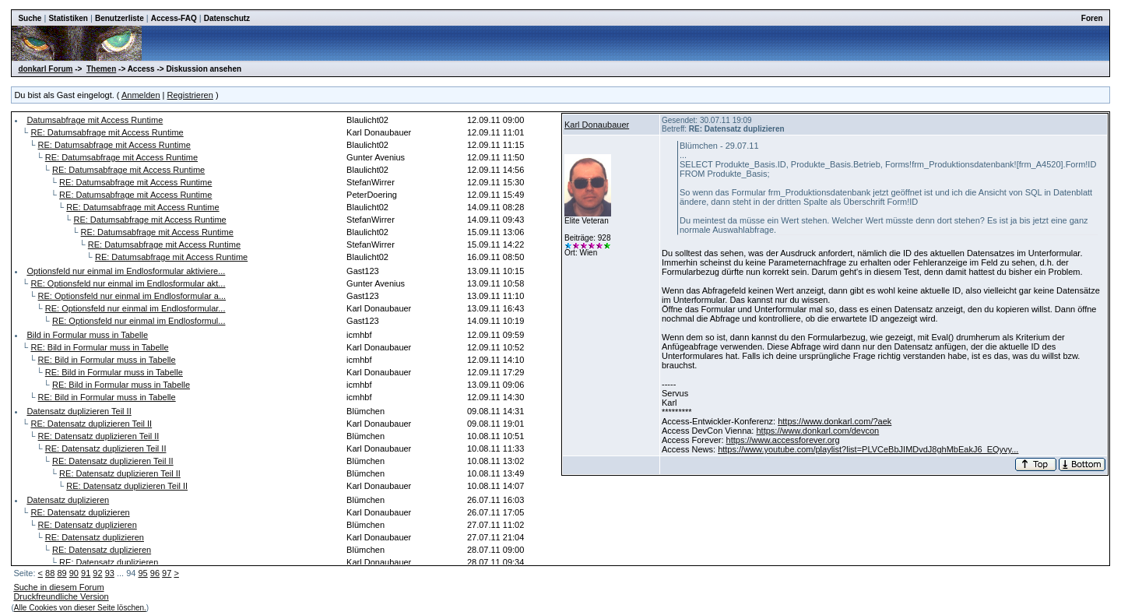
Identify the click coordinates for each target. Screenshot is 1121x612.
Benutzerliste (119, 18)
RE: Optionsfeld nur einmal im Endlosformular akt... (127, 283)
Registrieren (190, 95)
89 (61, 573)
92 (97, 573)
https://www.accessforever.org (783, 440)
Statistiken (68, 18)
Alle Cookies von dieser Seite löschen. (80, 607)
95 (142, 573)
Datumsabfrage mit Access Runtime (94, 120)
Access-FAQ (174, 18)
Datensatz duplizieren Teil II (78, 411)
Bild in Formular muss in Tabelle (87, 334)
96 (155, 573)
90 (74, 573)
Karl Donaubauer (596, 124)
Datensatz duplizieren (67, 500)
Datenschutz (227, 18)
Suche (29, 18)
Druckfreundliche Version (60, 596)
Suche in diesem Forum (58, 587)
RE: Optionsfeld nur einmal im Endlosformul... (139, 320)
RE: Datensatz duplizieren (79, 512)
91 (85, 573)
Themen (101, 69)
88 (49, 573)
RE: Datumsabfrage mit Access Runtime (106, 132)
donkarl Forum (45, 69)
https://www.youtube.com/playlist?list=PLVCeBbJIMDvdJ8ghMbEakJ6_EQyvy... (868, 449)
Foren (1092, 18)
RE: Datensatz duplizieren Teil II (91, 423)
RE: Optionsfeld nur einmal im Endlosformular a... (132, 296)
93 (109, 573)
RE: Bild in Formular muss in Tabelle (99, 347)
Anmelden (140, 95)
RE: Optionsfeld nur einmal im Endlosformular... (135, 308)
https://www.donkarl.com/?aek (834, 421)
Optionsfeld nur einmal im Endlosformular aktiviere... (125, 271)
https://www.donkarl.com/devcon (817, 430)
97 (166, 573)
